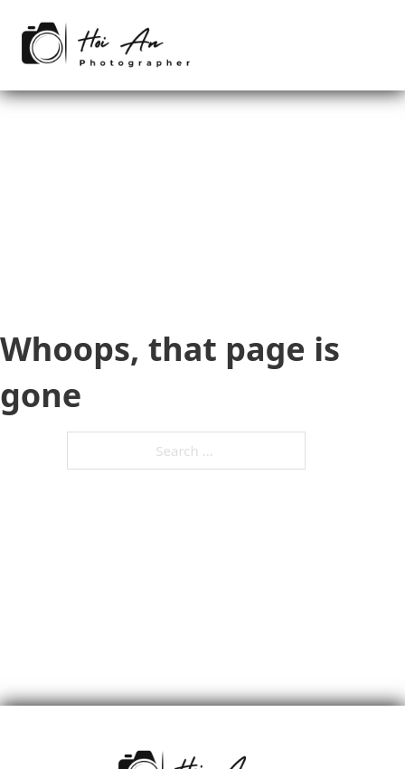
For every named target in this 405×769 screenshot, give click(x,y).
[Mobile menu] (378, 45)
